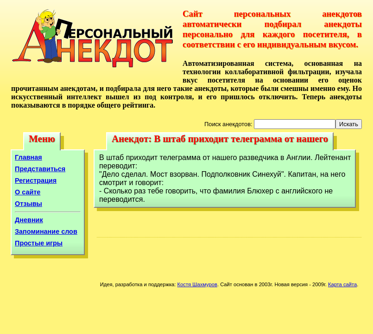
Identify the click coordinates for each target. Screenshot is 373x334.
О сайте (27, 192)
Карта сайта (342, 284)
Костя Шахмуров (197, 284)
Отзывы (28, 203)
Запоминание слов (46, 231)
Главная (28, 157)
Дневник (29, 220)
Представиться (40, 169)
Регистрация (36, 180)
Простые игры (39, 243)
